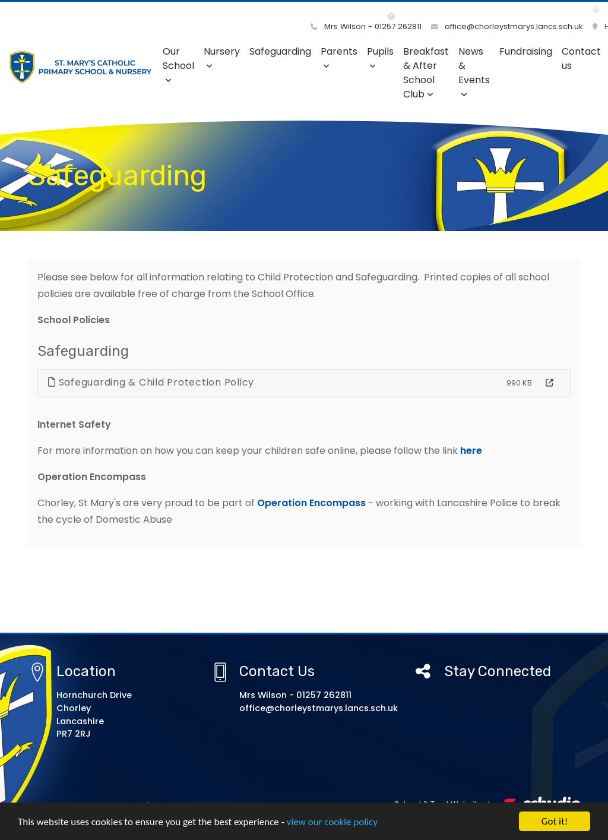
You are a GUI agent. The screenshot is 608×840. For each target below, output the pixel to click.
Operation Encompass (311, 503)
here (472, 450)
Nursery (222, 57)
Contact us (581, 58)
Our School (178, 64)
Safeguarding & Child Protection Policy (151, 382)
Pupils (380, 57)
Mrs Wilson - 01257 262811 (366, 26)
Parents (339, 57)
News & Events (474, 72)
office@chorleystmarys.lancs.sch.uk (507, 26)
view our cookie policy (332, 822)
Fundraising (525, 51)
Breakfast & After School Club (426, 73)
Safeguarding (280, 51)
